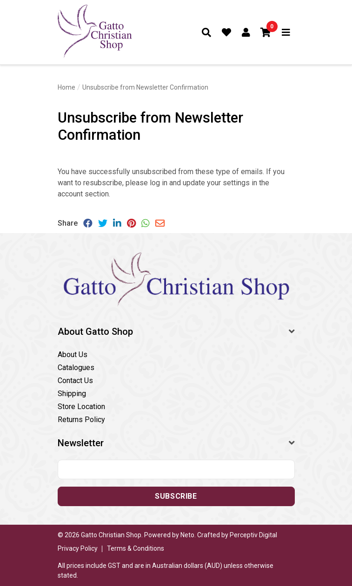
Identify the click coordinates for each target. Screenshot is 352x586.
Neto (187, 535)
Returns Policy (81, 419)
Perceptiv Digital (253, 535)
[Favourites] (227, 32)
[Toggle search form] (207, 32)
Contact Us (75, 380)
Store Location (81, 406)
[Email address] (176, 469)
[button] (266, 32)
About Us (72, 354)
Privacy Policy (78, 548)
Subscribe (176, 496)
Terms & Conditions (135, 548)
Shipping (72, 393)
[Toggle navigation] (286, 32)
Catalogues (76, 367)
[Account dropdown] (246, 32)
